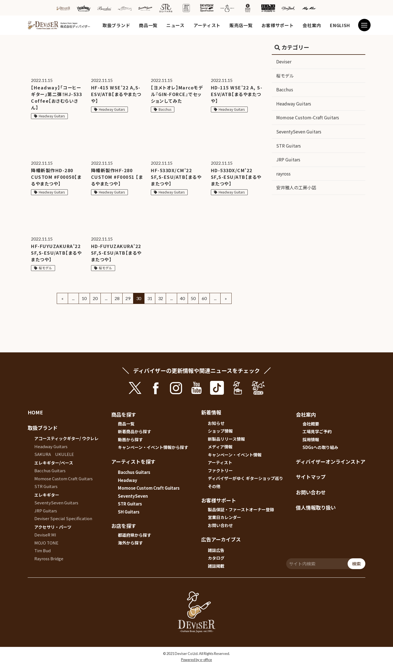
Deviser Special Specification (63, 518)
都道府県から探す (134, 535)
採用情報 (310, 439)
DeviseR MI (45, 535)
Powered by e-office (196, 659)
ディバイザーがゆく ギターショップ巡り (245, 478)
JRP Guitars (288, 159)
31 (149, 298)
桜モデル (285, 75)
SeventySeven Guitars (298, 131)
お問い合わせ (220, 525)
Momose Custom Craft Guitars (63, 478)
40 (182, 298)
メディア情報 (220, 447)
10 (84, 298)
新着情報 (211, 412)
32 (160, 298)
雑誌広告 (216, 550)
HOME (35, 412)
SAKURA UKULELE (54, 454)
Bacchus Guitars (50, 470)
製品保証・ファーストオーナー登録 (241, 509)
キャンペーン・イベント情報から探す (153, 447)
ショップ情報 (220, 431)
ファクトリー (220, 470)
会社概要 (310, 424)
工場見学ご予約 (317, 431)
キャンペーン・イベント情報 (235, 455)
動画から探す (130, 439)
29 (127, 298)
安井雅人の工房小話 (296, 187)
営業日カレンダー (224, 517)
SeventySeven (133, 496)
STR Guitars (288, 145)
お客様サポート (278, 25)
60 (204, 298)
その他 (214, 486)
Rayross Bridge (48, 558)
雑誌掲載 (216, 566)
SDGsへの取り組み (320, 447)
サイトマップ (311, 476)
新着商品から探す (134, 431)
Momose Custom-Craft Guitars (307, 117)
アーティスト (207, 25)
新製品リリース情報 (226, 439)
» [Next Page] (226, 298)
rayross (283, 173)
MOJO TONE (46, 543)
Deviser (283, 61)
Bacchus (284, 89)
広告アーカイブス (221, 539)
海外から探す (130, 543)
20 (95, 298)
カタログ (216, 558)
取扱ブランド (116, 25)
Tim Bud (42, 550)
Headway (127, 480)
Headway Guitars (293, 103)
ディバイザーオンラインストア (330, 461)
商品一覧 (148, 25)
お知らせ (216, 423)
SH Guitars (128, 512)
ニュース (175, 25)
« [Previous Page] (62, 298)
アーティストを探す (133, 461)
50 (193, 298)
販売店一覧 (241, 25)
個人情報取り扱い (316, 507)
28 (117, 298)
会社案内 (311, 25)
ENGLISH (340, 25)
